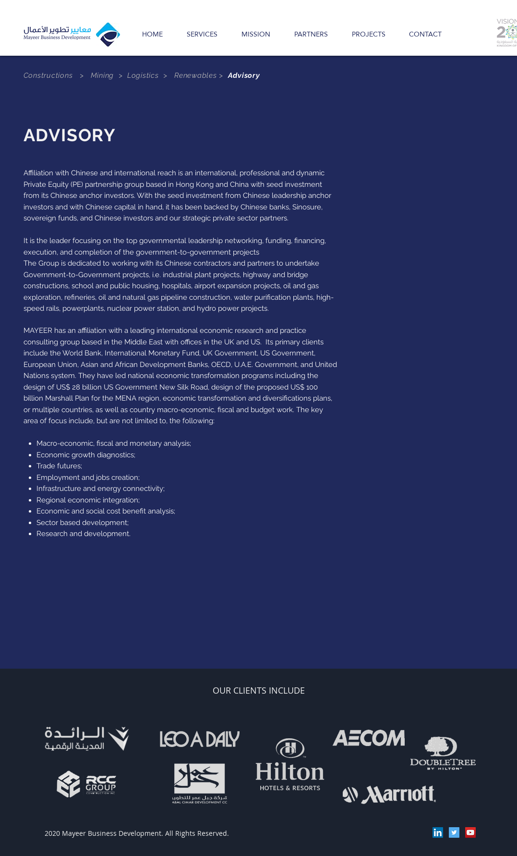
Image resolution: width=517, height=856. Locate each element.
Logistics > (150, 75)
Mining (102, 75)
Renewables (196, 75)
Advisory (244, 75)
